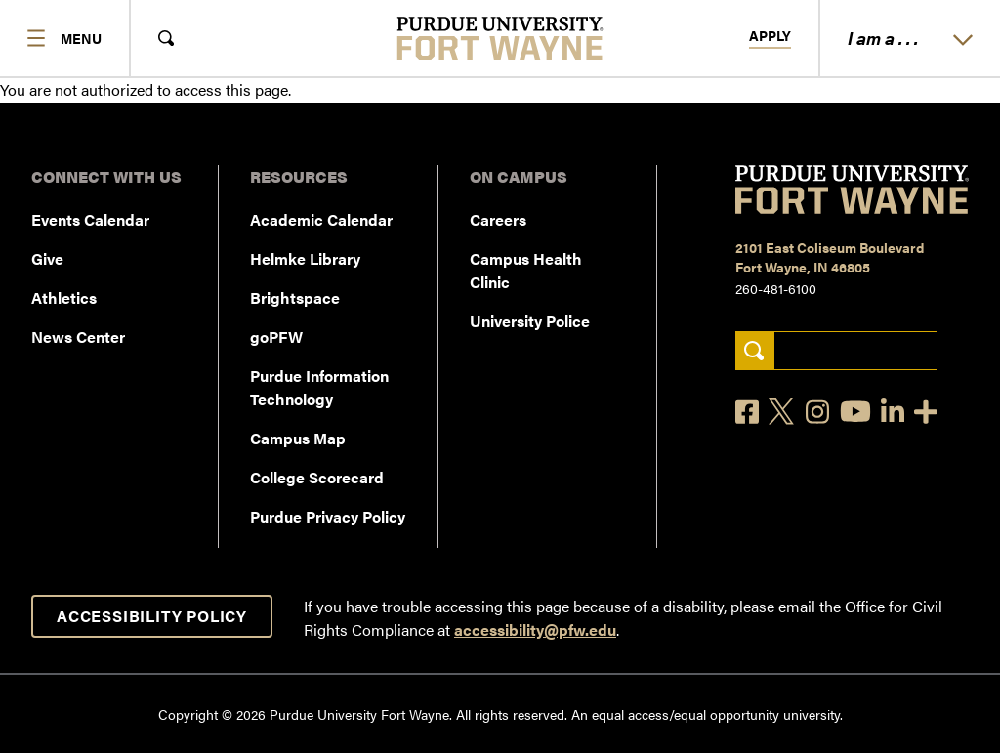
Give (47, 258)
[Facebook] (747, 411)
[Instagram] (817, 411)
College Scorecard (317, 477)
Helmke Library (305, 258)
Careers (498, 219)
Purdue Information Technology (319, 387)
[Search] (754, 351)
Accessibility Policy (152, 616)
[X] (782, 412)
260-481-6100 (775, 288)
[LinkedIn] (892, 411)
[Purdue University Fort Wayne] (500, 38)
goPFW (276, 336)
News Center (78, 336)
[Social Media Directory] (926, 411)
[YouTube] (855, 411)
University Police (530, 321)
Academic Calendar (321, 219)
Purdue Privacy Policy (327, 516)
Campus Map (298, 438)
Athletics (64, 297)
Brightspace (295, 297)
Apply (770, 36)
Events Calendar (90, 219)
